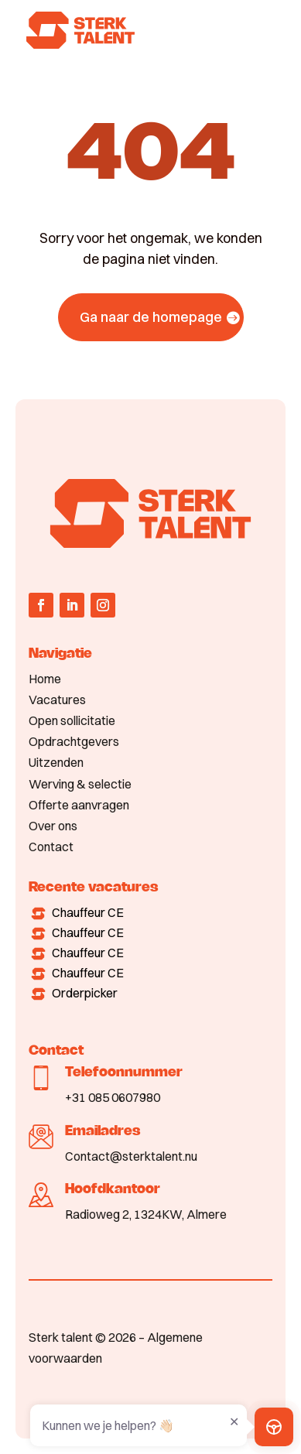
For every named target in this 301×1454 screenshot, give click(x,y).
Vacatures (57, 699)
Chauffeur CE (88, 912)
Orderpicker (85, 993)
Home (45, 678)
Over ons (53, 825)
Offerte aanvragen (79, 805)
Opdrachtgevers (74, 741)
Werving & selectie (80, 784)
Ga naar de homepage (151, 317)
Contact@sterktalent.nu (131, 1156)
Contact (51, 846)
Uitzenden (56, 762)
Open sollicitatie (72, 720)
